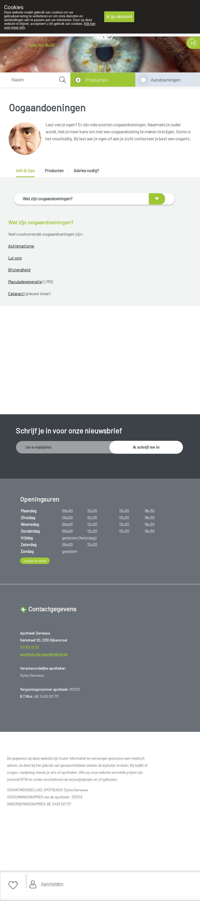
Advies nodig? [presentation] (86, 170)
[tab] (27, 172)
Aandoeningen (166, 80)
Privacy (17, 803)
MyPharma (60, 817)
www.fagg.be (137, 751)
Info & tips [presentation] (25, 170)
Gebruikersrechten (26, 797)
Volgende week (35, 483)
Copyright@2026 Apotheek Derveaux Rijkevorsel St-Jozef (58, 790)
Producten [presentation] (54, 170)
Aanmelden (52, 883)
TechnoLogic (85, 817)
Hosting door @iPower (29, 824)
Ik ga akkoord (119, 16)
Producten (97, 80)
